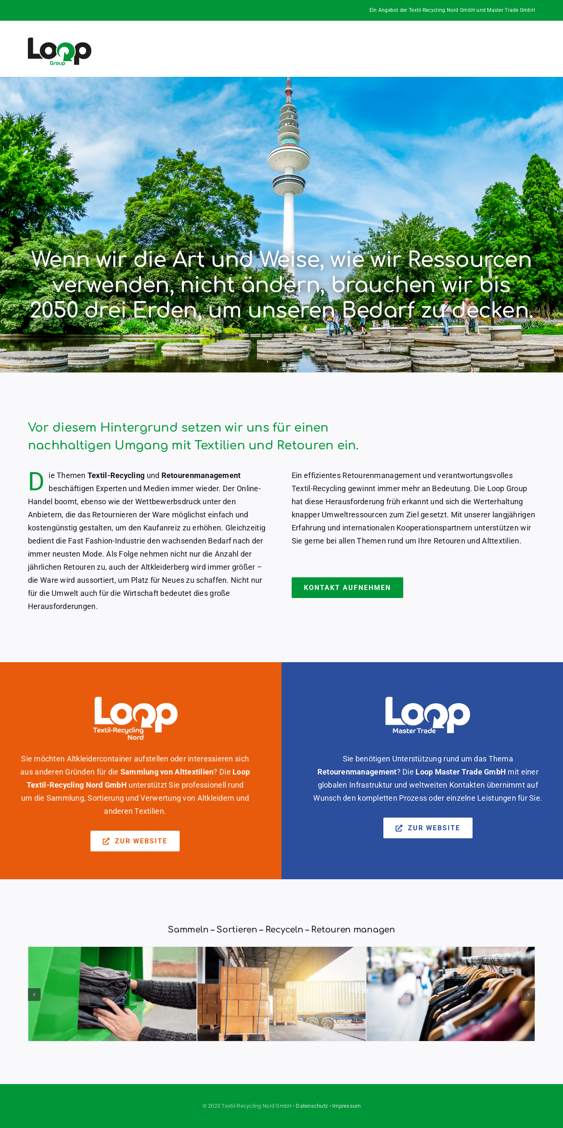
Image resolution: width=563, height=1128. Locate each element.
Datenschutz (312, 1106)
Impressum (346, 1106)
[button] (34, 994)
